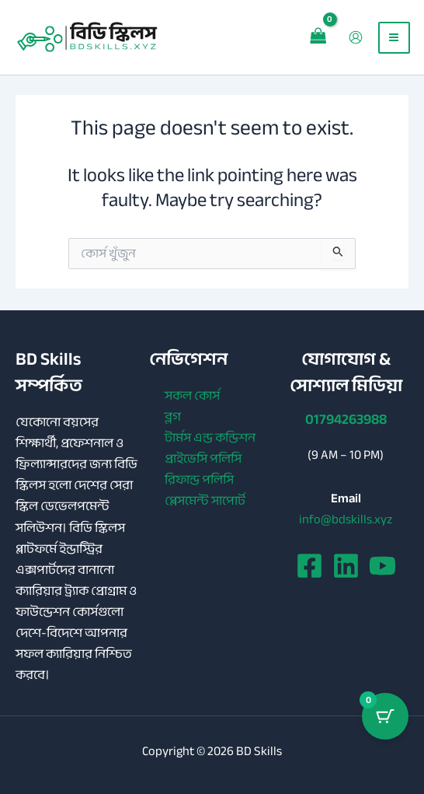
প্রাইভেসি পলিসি (203, 458)
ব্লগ (173, 416)
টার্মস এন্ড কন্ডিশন (210, 437)
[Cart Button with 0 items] (385, 716)
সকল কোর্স (192, 395)
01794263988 (346, 419)
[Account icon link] (354, 39)
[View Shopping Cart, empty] (317, 38)
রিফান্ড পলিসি (199, 479)
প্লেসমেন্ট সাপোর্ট (205, 500)
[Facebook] (309, 565)
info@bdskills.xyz (345, 519)
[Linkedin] (346, 565)
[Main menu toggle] (392, 38)
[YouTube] (382, 565)
